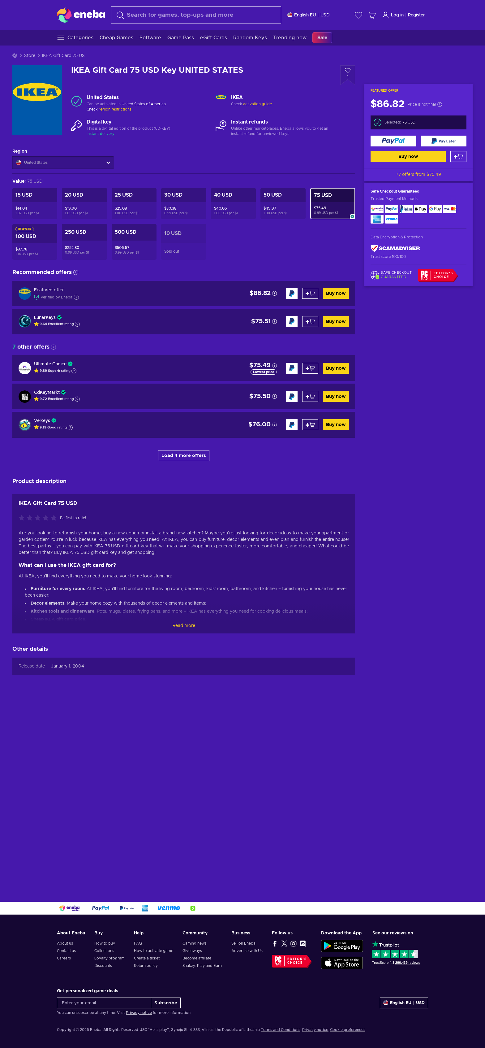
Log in (393, 15)
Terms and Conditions (280, 1030)
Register (416, 15)
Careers (64, 958)
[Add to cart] (458, 156)
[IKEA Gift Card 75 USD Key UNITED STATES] (332, 204)
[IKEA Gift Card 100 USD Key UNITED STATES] (34, 242)
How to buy (104, 943)
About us (65, 943)
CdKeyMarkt (47, 392)
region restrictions (115, 109)
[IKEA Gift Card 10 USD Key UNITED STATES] (183, 242)
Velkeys (42, 421)
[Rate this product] (39, 701)
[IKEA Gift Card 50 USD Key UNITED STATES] (282, 203)
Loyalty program (109, 958)
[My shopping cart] (372, 15)
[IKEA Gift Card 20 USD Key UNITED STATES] (84, 203)
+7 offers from (418, 174)
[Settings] (308, 15)
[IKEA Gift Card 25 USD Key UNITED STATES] (134, 203)
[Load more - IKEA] (221, 101)
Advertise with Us (247, 951)
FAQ (138, 943)
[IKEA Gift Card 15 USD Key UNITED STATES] (34, 203)
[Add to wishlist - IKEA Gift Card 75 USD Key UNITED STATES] (347, 75)
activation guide (257, 104)
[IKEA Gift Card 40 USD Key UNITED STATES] (233, 203)
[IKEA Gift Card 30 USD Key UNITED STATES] (183, 203)
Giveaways (192, 951)
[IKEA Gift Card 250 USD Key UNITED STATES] (84, 242)
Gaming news (194, 943)
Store (29, 56)
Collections (104, 951)
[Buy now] (393, 141)
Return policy (146, 966)
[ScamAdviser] (395, 248)
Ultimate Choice (50, 364)
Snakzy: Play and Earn (202, 966)
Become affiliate (196, 958)
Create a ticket (147, 958)
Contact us (66, 951)
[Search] (196, 15)
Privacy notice (139, 1013)
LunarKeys (45, 317)
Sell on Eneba (243, 943)
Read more (184, 809)
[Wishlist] (358, 15)
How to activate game (153, 951)
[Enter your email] (104, 1003)
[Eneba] (81, 14)
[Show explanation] (77, 324)
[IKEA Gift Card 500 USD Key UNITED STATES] (134, 242)
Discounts (103, 966)
